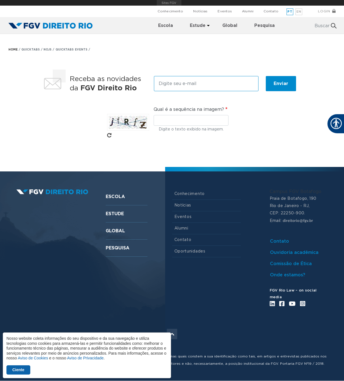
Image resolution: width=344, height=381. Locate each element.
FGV (169, 3)
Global (115, 231)
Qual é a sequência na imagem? (189, 109)
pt (289, 11)
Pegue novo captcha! (109, 135)
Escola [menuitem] (165, 25)
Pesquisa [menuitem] (264, 25)
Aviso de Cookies (33, 358)
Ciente (18, 370)
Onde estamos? (287, 275)
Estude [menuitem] (198, 25)
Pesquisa (118, 248)
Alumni (247, 11)
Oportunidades (190, 251)
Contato (271, 11)
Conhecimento (170, 11)
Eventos (225, 11)
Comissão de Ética (291, 263)
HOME (13, 49)
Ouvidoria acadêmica (294, 252)
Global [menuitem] (229, 25)
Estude (115, 214)
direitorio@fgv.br (298, 220)
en (298, 11)
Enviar (281, 83)
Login (324, 11)
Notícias (200, 11)
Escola (115, 196)
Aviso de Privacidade (85, 358)
